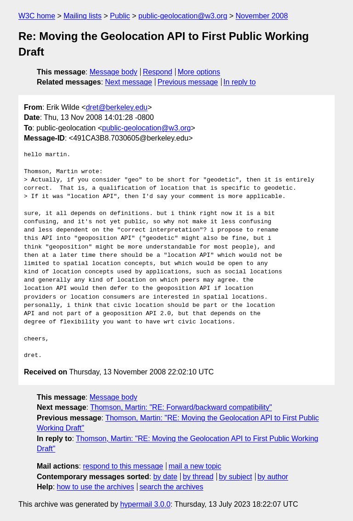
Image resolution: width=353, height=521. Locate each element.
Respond (157, 72)
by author (272, 477)
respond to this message (123, 466)
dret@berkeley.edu (117, 107)
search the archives (172, 487)
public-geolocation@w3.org (182, 16)
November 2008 (262, 16)
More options (199, 72)
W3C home (36, 16)
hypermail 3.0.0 (145, 504)
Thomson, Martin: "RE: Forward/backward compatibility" (181, 407)
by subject (235, 477)
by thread (198, 477)
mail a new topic (195, 466)
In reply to (239, 82)
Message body (113, 72)
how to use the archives (95, 487)
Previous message (188, 82)
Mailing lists (82, 16)
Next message (128, 82)
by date (165, 477)
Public (120, 16)
